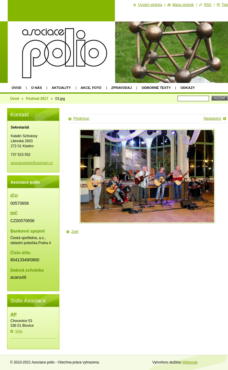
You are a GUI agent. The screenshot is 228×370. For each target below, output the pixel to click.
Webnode (190, 362)
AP (13, 314)
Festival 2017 (37, 99)
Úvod (16, 87)
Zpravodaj (121, 87)
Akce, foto (91, 87)
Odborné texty (156, 87)
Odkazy (187, 87)
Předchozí (81, 118)
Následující (212, 118)
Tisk (224, 5)
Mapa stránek (183, 5)
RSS (207, 5)
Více (18, 331)
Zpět (74, 232)
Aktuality (61, 87)
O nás (36, 87)
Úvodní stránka (150, 5)
